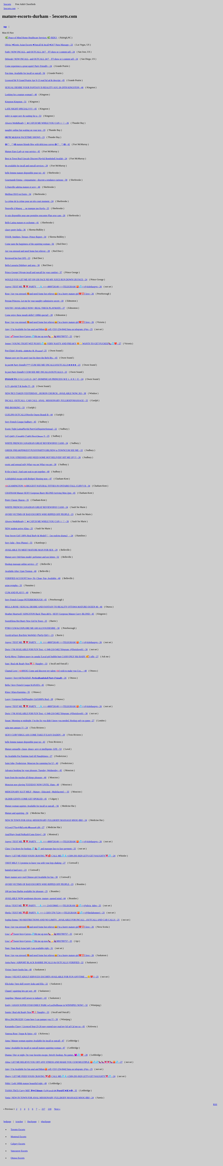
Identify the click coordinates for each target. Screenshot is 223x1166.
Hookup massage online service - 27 (21, 564)
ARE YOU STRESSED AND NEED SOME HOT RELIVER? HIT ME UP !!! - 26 (43, 457)
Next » (57, 1109)
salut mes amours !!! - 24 (16, 727)
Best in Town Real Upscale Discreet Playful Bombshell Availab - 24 (36, 158)
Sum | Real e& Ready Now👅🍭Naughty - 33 (26, 663)
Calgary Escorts (18, 1144)
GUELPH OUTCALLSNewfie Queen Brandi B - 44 (29, 414)
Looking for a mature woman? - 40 (21, 94)
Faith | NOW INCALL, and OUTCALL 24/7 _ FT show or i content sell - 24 (40, 52)
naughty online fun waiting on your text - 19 (25, 130)
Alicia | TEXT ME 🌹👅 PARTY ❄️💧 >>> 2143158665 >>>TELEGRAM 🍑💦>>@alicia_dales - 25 (53, 905)
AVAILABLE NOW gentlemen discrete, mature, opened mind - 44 (35, 898)
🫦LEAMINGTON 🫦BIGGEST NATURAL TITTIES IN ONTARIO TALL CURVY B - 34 (47, 486)
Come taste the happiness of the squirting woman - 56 (29, 244)
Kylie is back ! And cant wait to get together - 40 (27, 471)
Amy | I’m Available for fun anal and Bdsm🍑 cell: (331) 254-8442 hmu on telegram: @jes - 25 (49, 329)
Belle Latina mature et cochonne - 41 (22, 222)
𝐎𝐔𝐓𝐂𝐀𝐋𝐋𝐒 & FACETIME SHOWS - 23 (25, 137)
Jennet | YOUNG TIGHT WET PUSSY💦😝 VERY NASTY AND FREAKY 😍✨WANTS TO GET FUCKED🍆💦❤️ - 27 (63, 343)
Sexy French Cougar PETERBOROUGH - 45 (26, 599)
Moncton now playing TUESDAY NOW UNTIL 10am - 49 (32, 784)
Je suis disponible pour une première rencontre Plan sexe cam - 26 (35, 215)
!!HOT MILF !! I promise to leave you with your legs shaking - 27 (35, 863)
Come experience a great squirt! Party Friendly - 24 (28, 66)
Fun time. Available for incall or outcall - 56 (25, 73)
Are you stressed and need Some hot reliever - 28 (27, 251)
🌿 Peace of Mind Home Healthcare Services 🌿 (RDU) (31, 37)
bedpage (7, 1121)
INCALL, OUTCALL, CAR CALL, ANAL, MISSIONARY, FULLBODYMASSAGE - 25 (46, 400)
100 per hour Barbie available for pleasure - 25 (26, 891)
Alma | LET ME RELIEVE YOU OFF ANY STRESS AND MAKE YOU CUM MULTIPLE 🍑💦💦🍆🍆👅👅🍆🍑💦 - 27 (63, 1062)
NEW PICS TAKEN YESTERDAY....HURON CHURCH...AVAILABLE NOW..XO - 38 (45, 393)
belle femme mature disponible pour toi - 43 (25, 173)
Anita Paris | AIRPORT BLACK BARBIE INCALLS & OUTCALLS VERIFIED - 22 (44, 962)
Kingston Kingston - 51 (15, 101)
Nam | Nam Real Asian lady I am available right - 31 (29, 948)
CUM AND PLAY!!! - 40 (16, 592)
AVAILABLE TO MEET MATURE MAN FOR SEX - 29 (31, 550)
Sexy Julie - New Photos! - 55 (18, 543)
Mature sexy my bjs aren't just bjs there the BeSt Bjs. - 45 (31, 358)
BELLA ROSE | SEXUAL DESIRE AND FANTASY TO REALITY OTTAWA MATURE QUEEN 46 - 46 (53, 607)
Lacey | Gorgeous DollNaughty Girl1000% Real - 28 (29, 699)
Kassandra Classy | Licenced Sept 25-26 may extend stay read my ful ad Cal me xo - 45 (45, 1026)
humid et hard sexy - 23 (16, 870)
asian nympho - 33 (13, 585)
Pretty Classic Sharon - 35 (17, 500)
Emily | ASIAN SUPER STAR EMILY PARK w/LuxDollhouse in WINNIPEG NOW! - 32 (46, 1005)
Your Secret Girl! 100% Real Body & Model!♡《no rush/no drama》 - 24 (39, 535)
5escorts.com (10, 8)
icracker (19, 1121)
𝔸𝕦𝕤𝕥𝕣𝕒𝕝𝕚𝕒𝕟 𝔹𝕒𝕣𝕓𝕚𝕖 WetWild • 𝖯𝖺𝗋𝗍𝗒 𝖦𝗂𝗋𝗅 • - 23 (29, 635)
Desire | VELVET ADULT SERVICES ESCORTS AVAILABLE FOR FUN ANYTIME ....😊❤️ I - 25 (51, 976)
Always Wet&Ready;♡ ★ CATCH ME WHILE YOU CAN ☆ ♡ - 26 (37, 123)
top (5, 26)
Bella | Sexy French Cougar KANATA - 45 (24, 685)
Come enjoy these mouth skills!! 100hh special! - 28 (29, 315)
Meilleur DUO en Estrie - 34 (18, 194)
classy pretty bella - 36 (15, 230)
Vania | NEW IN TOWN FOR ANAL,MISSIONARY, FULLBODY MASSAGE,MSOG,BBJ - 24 (49, 1097)
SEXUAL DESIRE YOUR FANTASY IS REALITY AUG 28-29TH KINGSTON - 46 (44, 87)
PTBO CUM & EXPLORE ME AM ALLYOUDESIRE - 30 (32, 628)
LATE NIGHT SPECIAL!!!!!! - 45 (21, 109)
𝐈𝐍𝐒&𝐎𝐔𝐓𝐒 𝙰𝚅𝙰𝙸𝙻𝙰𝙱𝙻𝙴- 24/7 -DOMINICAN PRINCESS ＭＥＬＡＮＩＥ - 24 (44, 379)
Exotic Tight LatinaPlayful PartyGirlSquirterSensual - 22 (31, 429)
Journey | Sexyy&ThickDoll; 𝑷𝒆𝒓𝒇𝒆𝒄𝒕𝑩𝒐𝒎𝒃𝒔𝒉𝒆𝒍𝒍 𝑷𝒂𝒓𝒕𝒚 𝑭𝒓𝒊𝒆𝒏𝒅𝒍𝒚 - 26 (35, 678)
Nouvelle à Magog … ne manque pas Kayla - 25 (27, 208)
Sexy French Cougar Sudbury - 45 (20, 422)
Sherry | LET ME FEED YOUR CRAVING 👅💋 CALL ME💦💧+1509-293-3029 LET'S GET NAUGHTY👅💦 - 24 (60, 856)
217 (43, 1109)
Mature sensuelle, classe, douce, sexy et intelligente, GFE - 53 (33, 749)
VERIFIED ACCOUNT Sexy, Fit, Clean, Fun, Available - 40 (32, 578)
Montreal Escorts (18, 1136)
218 (49, 1109)
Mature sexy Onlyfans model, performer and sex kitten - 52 (32, 557)
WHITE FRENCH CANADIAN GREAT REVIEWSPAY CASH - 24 (36, 443)
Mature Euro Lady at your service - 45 (22, 151)
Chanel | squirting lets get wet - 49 (20, 991)
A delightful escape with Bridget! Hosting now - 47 (28, 478)
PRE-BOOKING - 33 (15, 407)
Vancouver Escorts (19, 1151)
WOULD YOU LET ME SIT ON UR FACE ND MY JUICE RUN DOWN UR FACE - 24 (46, 279)
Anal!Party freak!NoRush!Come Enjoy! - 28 (25, 834)
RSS (215, 1104)
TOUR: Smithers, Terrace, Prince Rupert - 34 (25, 237)
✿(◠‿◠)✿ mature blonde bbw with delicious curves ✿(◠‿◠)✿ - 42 (37, 144)
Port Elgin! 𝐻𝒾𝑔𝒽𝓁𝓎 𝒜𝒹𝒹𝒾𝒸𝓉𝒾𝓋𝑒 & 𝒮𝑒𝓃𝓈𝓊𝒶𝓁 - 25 (26, 350)
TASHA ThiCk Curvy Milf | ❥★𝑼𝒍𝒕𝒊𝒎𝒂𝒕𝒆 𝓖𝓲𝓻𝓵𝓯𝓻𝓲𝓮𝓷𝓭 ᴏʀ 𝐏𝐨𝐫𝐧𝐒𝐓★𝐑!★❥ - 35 (41, 1090)
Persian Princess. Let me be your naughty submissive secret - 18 (34, 301)
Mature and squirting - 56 (16, 813)
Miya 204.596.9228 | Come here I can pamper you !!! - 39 (31, 1019)
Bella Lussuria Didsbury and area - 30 (22, 265)
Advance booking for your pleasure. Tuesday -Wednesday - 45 (33, 770)
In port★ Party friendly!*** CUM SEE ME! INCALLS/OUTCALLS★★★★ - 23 (42, 365)
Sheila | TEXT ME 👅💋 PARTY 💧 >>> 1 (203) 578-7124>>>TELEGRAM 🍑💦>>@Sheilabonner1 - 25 (55, 912)
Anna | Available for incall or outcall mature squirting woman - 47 (35, 1048)
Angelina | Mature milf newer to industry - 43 (26, 998)
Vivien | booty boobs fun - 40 (18, 969)
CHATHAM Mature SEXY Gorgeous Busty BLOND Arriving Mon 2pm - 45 (40, 493)
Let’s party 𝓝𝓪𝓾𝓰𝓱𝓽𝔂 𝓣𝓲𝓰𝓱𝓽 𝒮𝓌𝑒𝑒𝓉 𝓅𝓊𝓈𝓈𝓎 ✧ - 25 (27, 436)
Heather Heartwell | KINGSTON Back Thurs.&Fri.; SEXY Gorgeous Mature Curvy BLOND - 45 (49, 614)
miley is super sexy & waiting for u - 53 (23, 116)
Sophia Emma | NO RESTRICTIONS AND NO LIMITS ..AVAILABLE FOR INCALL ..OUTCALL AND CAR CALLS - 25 (62, 920)
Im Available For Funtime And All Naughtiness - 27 (28, 756)
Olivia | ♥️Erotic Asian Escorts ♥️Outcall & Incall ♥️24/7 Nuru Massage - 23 (39, 45)
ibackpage (32, 1121)
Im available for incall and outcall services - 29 (26, 165)
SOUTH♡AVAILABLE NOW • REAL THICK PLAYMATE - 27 (35, 308)
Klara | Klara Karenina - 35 (17, 692)
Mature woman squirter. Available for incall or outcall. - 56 (32, 806)
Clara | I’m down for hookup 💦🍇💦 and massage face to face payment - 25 (40, 848)
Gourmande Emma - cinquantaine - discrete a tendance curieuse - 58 (36, 180)
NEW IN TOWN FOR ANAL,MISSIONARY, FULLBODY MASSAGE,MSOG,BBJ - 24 (46, 820)
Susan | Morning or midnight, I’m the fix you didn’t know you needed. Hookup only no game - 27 (49, 720)
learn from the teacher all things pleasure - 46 (25, 777)
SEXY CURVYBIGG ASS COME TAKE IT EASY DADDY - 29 (35, 735)
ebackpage (46, 1121)
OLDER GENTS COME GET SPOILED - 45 (26, 799)
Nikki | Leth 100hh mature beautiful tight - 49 (26, 1083)
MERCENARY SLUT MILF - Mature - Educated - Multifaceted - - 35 (37, 792)
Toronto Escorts (18, 1129)
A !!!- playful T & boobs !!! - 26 (19, 386)
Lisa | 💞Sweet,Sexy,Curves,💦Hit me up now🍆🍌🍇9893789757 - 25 (38, 336)
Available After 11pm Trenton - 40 (20, 571)
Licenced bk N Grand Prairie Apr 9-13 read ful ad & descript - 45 (35, 80)
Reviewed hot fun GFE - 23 (17, 258)
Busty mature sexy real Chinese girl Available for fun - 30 (31, 877)
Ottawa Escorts (17, 1158)
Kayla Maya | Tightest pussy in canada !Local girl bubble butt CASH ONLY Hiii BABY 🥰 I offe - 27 (51, 656)
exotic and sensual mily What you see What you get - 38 (30, 464)
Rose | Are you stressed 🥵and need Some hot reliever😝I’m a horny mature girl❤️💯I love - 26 (49, 294)
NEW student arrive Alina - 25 (19, 528)
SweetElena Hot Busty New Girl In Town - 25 (26, 621)
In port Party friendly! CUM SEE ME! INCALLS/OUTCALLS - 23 (36, 372)
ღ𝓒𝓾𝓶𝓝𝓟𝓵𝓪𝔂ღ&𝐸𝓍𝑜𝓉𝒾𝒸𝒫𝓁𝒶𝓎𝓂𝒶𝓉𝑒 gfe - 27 (24, 827)
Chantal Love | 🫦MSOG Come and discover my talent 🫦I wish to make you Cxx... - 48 (46, 671)
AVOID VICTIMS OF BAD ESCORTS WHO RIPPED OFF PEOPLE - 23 (39, 514)
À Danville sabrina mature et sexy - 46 (22, 187)
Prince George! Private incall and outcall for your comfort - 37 (33, 272)
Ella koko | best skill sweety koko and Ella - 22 (26, 984)
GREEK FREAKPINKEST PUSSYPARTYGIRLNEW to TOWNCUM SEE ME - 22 (44, 450)
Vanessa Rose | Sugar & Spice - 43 (20, 1033)
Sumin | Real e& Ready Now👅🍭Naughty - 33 (27, 1012)
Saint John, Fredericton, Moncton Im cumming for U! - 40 (31, 763)
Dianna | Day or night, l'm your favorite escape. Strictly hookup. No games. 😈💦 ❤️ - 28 (46, 1055)
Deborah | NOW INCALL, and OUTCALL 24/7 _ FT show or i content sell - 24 (41, 59)
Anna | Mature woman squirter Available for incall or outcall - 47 (34, 1041)
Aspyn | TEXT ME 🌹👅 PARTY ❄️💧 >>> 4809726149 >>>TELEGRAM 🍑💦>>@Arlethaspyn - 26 (53, 286)
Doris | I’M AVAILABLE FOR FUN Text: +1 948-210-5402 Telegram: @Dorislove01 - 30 (46, 649)
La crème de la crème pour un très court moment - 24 (29, 201)
